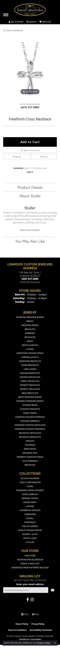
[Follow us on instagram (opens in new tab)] (32, 600)
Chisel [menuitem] (30, 486)
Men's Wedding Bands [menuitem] (30, 397)
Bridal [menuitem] (30, 321)
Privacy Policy (37, 624)
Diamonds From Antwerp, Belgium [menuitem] (30, 567)
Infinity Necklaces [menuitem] (30, 389)
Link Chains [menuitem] (30, 369)
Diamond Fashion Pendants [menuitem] (30, 428)
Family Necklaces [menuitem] (30, 381)
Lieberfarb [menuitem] (30, 514)
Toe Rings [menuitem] (30, 444)
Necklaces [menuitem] (30, 337)
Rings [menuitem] (30, 341)
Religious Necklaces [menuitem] (30, 432)
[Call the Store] (30, 278)
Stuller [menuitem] (30, 542)
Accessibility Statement (41, 630)
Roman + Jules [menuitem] (30, 534)
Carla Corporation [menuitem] (29, 482)
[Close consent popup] (55, 643)
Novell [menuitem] (30, 518)
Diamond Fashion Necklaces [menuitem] (29, 424)
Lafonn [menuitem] (30, 506)
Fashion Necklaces (14, 30)
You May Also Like (30, 241)
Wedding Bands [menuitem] (30, 325)
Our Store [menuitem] (30, 555)
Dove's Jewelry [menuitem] (30, 494)
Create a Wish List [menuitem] (30, 563)
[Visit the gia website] (25, 614)
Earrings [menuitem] (30, 333)
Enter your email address (30, 584)
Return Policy (22, 624)
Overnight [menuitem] (30, 522)
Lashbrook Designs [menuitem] (30, 510)
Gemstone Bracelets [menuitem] (30, 361)
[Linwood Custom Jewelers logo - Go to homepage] (30, 9)
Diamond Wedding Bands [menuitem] (30, 317)
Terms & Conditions (17, 630)
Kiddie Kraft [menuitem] (30, 502)
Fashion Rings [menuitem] (30, 405)
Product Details (30, 187)
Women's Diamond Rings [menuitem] (30, 456)
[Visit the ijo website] (35, 614)
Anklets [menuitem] (30, 440)
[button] (16, 21)
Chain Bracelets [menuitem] (30, 365)
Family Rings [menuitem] (30, 413)
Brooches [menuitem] (30, 464)
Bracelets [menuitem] (30, 329)
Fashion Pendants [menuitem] (30, 409)
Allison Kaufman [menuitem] (30, 478)
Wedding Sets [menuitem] (30, 452)
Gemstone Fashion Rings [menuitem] (30, 353)
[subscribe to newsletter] (52, 590)
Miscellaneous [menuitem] (30, 345)
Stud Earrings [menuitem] (30, 460)
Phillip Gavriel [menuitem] (30, 526)
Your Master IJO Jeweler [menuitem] (30, 559)
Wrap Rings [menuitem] (30, 448)
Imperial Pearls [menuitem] (29, 498)
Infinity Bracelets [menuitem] (30, 385)
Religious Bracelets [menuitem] (30, 436)
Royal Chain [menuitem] (29, 538)
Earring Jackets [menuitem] (30, 357)
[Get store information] (30, 282)
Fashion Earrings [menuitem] (29, 420)
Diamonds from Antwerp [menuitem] (30, 490)
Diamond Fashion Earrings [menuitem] (30, 416)
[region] (30, 68)
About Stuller (30, 195)
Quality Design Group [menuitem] (30, 530)
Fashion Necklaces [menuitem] (30, 377)
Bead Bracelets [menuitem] (30, 393)
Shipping (17, 156)
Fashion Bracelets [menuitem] (30, 373)
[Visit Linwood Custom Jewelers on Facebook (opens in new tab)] (27, 600)
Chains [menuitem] (30, 349)
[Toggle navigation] (5, 14)
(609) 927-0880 (30, 107)
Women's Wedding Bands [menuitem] (29, 401)
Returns (43, 156)
